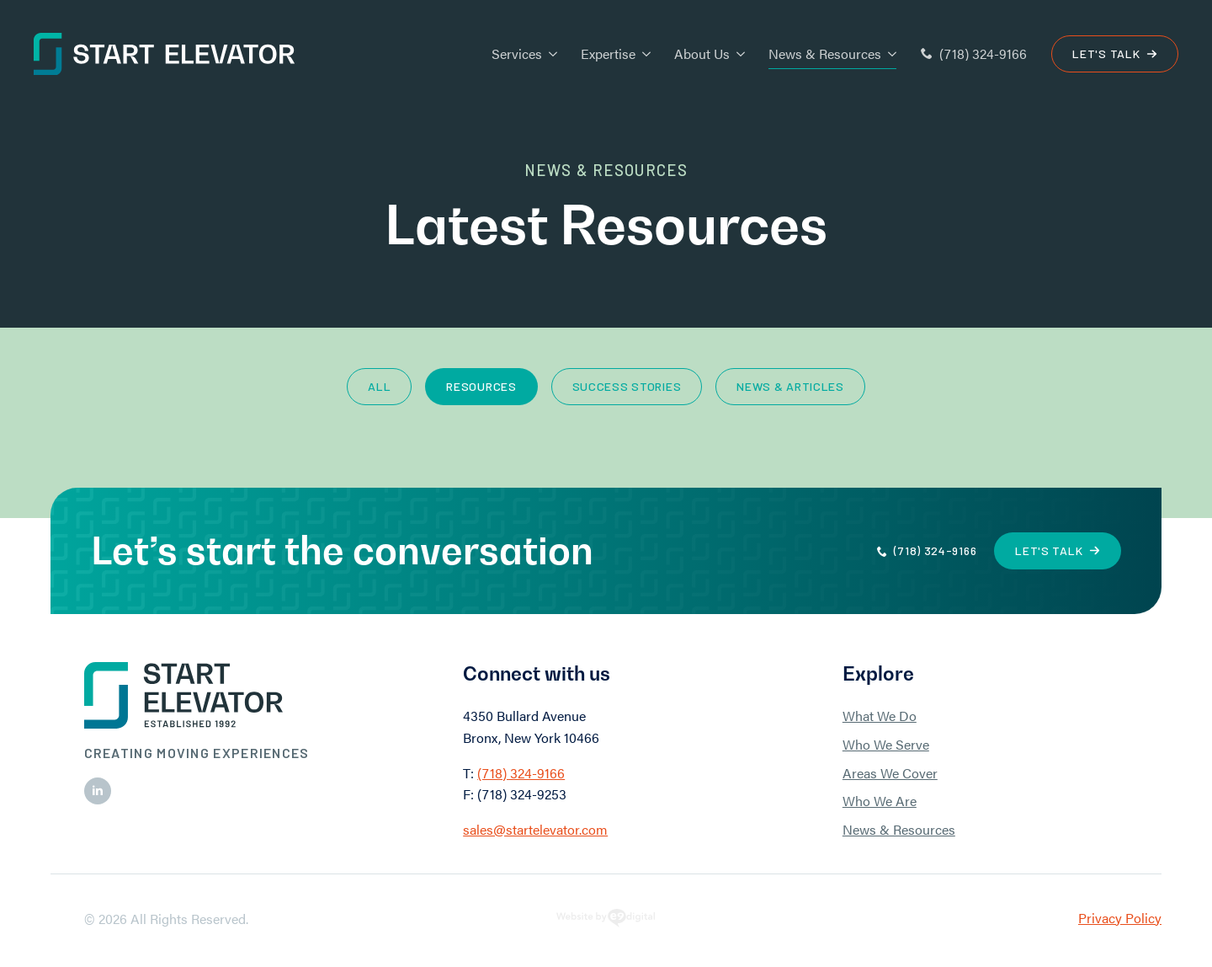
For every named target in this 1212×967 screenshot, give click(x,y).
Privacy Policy (1120, 917)
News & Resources (824, 53)
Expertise (608, 53)
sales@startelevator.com (535, 829)
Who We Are (880, 800)
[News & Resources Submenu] (888, 54)
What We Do (880, 715)
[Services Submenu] (549, 54)
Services (517, 53)
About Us (702, 53)
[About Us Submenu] (737, 54)
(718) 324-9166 (521, 773)
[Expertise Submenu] (643, 54)
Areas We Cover (890, 773)
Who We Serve (886, 744)
